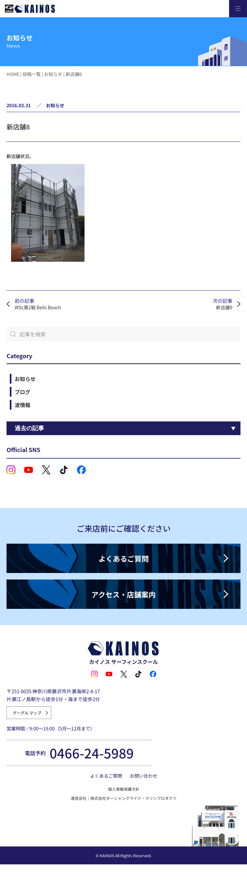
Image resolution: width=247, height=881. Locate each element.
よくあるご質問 (106, 775)
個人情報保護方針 (123, 789)
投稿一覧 (32, 74)
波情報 (22, 405)
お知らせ (53, 74)
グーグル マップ (27, 712)
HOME (13, 74)
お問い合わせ (143, 775)
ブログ (22, 392)
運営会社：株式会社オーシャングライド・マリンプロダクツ (124, 798)
